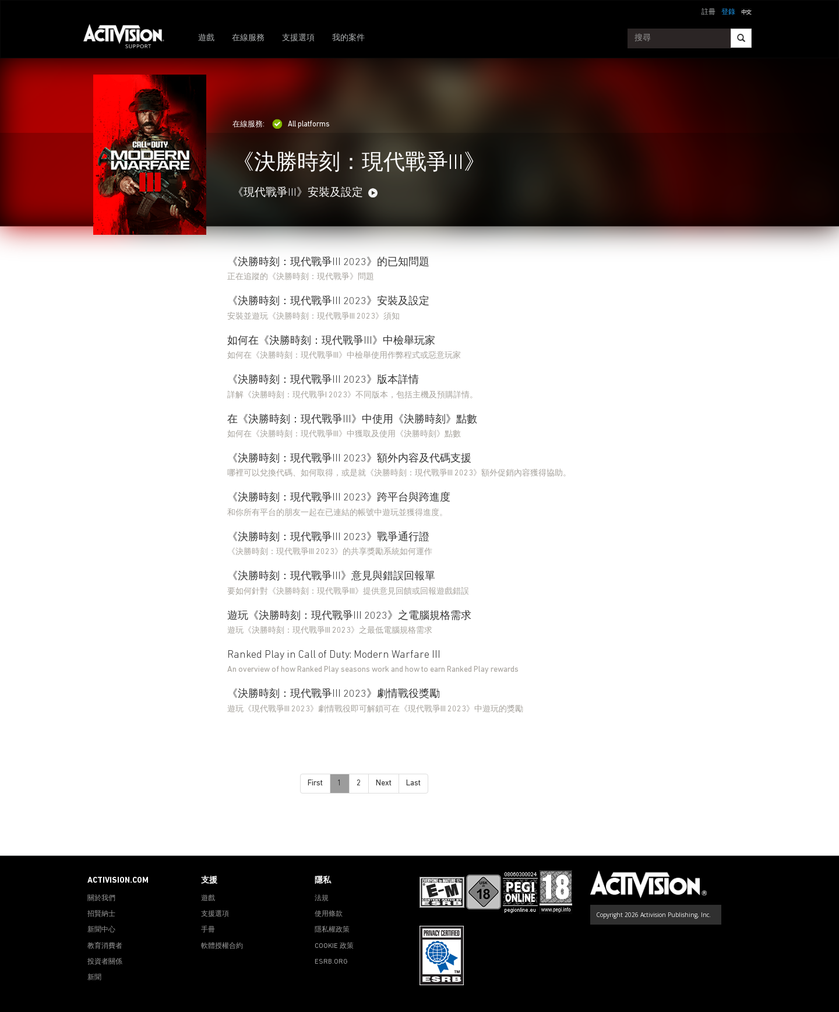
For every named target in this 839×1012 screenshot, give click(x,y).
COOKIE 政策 (334, 946)
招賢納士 (101, 914)
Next (384, 783)
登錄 (728, 12)
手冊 (208, 929)
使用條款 (329, 914)
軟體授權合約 (222, 946)
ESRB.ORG (331, 961)
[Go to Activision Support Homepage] (130, 38)
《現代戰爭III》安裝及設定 (297, 193)
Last (413, 783)
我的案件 (348, 38)
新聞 (94, 977)
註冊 (708, 12)
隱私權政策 (332, 929)
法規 (322, 898)
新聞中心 (101, 929)
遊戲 (206, 38)
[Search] (741, 38)
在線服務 (248, 38)
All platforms (301, 124)
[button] (746, 11)
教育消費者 (104, 946)
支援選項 (298, 38)
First (315, 783)
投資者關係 (104, 961)
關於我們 (101, 898)
